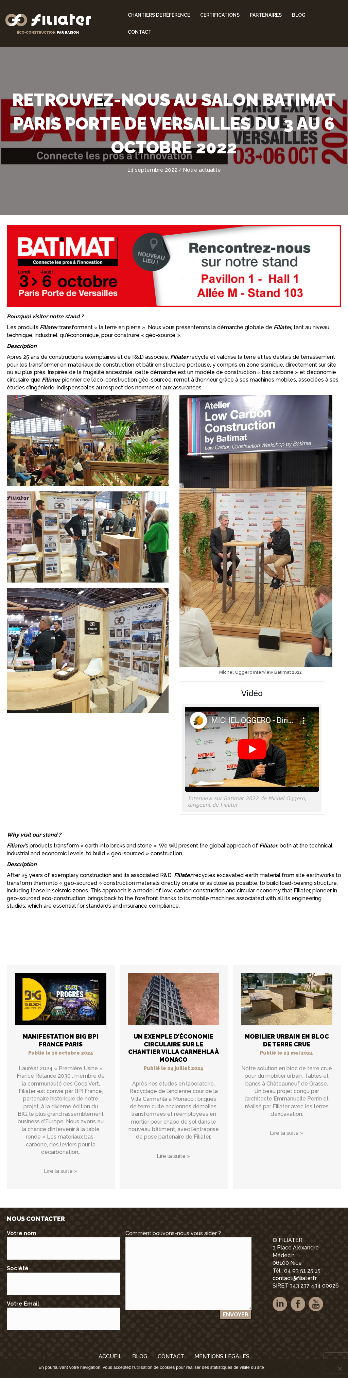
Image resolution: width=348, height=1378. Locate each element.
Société (63, 1280)
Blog (299, 15)
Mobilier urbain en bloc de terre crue (287, 1040)
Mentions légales (293, 1367)
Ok (270, 1367)
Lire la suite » (60, 1171)
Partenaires (266, 15)
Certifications (220, 15)
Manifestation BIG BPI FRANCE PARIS (61, 1040)
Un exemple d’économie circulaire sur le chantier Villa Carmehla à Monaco (173, 1048)
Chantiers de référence (159, 15)
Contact (140, 32)
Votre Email (63, 1315)
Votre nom (63, 1245)
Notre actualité (202, 170)
